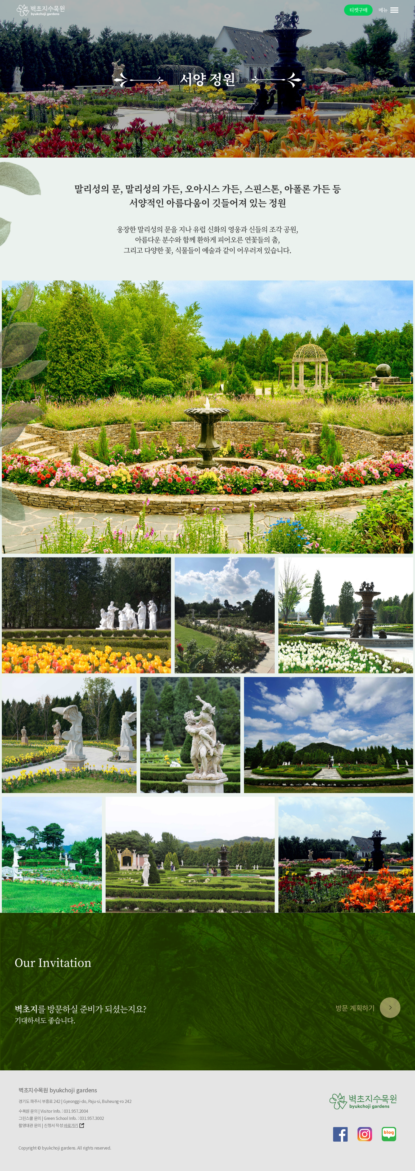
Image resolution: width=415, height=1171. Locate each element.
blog (389, 1134)
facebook (340, 1134)
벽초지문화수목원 (40, 10)
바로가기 (74, 1125)
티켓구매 (358, 9)
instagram (364, 1134)
